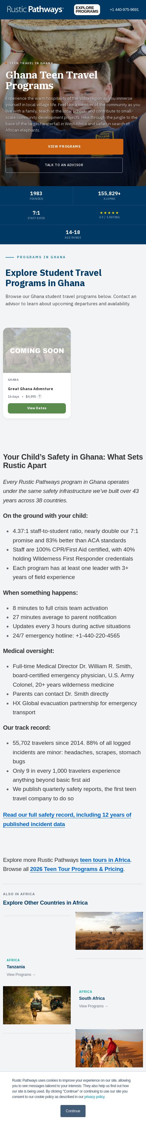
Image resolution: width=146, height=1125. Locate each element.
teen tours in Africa (105, 860)
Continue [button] (73, 1111)
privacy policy (94, 1097)
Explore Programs (87, 9)
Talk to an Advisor (64, 165)
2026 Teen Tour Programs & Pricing (76, 869)
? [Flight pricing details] (40, 396)
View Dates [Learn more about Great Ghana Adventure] (37, 408)
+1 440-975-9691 (124, 9)
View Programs (64, 146)
